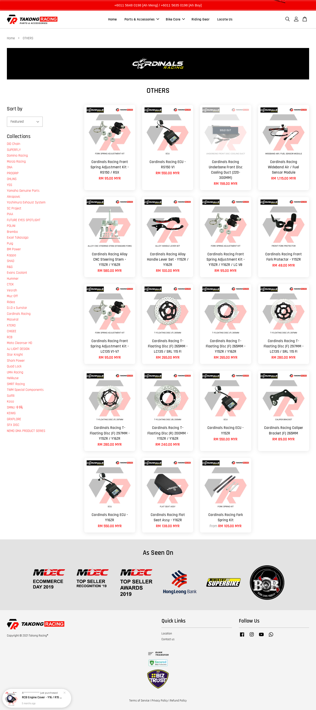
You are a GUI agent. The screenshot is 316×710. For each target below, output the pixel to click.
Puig (10, 243)
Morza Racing (16, 161)
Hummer (13, 278)
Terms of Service (139, 700)
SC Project (14, 208)
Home (112, 19)
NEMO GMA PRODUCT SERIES (26, 431)
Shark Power (16, 360)
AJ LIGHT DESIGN (18, 349)
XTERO (11, 325)
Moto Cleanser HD (19, 343)
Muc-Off (12, 296)
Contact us (168, 639)
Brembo (12, 232)
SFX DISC (13, 425)
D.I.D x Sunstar (17, 308)
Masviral (12, 319)
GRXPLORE (14, 419)
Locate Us (224, 19)
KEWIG (11, 413)
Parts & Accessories (141, 19)
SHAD (10, 261)
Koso (10, 401)
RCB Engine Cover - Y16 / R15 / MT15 (42, 697)
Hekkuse (13, 378)
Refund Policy (178, 700)
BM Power (14, 249)
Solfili (10, 396)
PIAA (10, 214)
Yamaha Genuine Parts (23, 191)
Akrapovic (13, 196)
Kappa (11, 255)
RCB (9, 337)
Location (166, 633)
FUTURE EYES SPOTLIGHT (23, 220)
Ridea (11, 302)
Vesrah (12, 290)
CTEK (10, 284)
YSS (9, 185)
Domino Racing (17, 155)
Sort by (15, 109)
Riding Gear (200, 19)
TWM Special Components (25, 390)
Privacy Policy (160, 700)
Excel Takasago (17, 237)
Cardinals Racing (19, 314)
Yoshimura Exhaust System (26, 202)
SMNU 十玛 (15, 407)
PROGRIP (13, 173)
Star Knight (15, 354)
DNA (9, 167)
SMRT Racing (16, 384)
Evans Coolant (17, 272)
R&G (10, 267)
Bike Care (175, 19)
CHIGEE (11, 331)
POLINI (11, 226)
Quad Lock (14, 366)
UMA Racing (15, 372)
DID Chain (13, 144)
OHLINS (12, 179)
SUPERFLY (14, 150)
